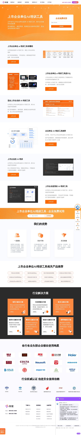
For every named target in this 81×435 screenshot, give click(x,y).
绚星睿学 (20, 2)
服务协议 (49, 409)
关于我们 (50, 2)
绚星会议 (28, 414)
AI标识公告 (49, 418)
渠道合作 (38, 414)
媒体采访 (38, 416)
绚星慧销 (27, 2)
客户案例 (42, 2)
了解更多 (12, 311)
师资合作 (38, 411)
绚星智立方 (34, 2)
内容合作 (38, 409)
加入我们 (38, 418)
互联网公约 (49, 416)
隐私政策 (49, 411)
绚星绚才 (12, 2)
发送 (78, 433)
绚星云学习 (28, 409)
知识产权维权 (50, 414)
